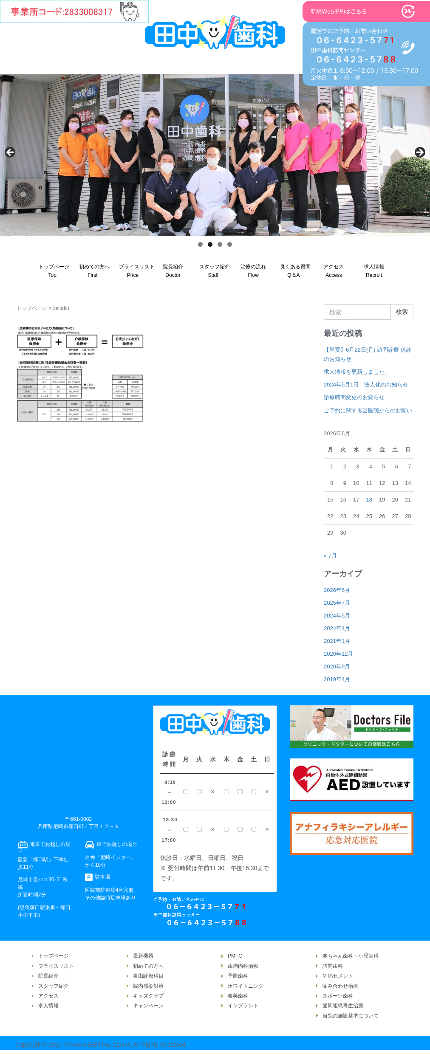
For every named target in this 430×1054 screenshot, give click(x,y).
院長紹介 (48, 976)
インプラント (243, 1006)
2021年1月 (337, 641)
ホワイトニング (245, 986)
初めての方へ (148, 966)
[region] (215, 155)
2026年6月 (337, 590)
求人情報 (48, 1006)
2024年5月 (337, 615)
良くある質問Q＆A (295, 271)
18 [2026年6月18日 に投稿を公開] (369, 499)
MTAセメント (337, 976)
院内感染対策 (148, 986)
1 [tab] (200, 244)
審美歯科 (238, 996)
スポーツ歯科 (337, 996)
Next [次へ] (419, 153)
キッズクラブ (148, 996)
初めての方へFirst (94, 271)
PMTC (235, 956)
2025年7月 (337, 603)
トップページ (32, 308)
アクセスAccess (333, 271)
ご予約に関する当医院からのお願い (368, 410)
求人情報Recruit (374, 271)
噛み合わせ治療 (340, 986)
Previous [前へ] (10, 153)
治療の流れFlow (253, 271)
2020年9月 (337, 666)
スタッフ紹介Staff (214, 271)
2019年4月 (337, 679)
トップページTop (54, 271)
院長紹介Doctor (173, 271)
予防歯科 (238, 976)
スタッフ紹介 (53, 986)
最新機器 (143, 956)
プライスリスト (56, 966)
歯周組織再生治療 (342, 1006)
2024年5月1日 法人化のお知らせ (366, 384)
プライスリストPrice (136, 271)
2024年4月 (337, 628)
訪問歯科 (332, 966)
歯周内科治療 (243, 966)
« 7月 (330, 555)
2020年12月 (338, 654)
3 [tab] (220, 244)
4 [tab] (229, 244)
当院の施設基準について (350, 1016)
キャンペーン (148, 1006)
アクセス (48, 996)
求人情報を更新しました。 (357, 372)
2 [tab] (210, 244)
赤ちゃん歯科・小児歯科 (350, 956)
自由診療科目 (148, 976)
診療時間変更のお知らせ (354, 397)
